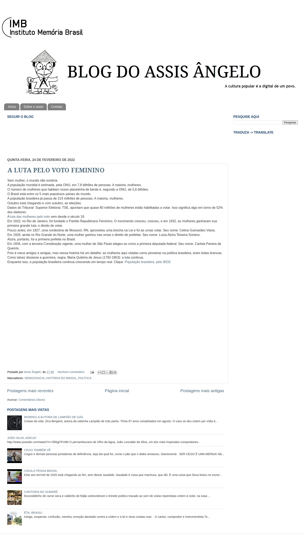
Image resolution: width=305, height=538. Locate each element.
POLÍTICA (85, 378)
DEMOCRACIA (35, 378)
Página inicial (117, 390)
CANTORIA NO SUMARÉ (41, 491)
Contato (56, 106)
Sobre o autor (33, 106)
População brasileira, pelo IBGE (148, 262)
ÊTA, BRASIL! (33, 512)
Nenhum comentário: (72, 372)
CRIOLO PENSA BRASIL (40, 470)
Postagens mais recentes (30, 390)
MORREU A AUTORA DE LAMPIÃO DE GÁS (53, 417)
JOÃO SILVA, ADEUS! (21, 438)
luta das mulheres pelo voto (30, 216)
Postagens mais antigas (202, 390)
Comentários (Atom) (32, 399)
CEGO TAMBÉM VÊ (37, 450)
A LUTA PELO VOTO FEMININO (56, 170)
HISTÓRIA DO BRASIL (61, 378)
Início (12, 106)
